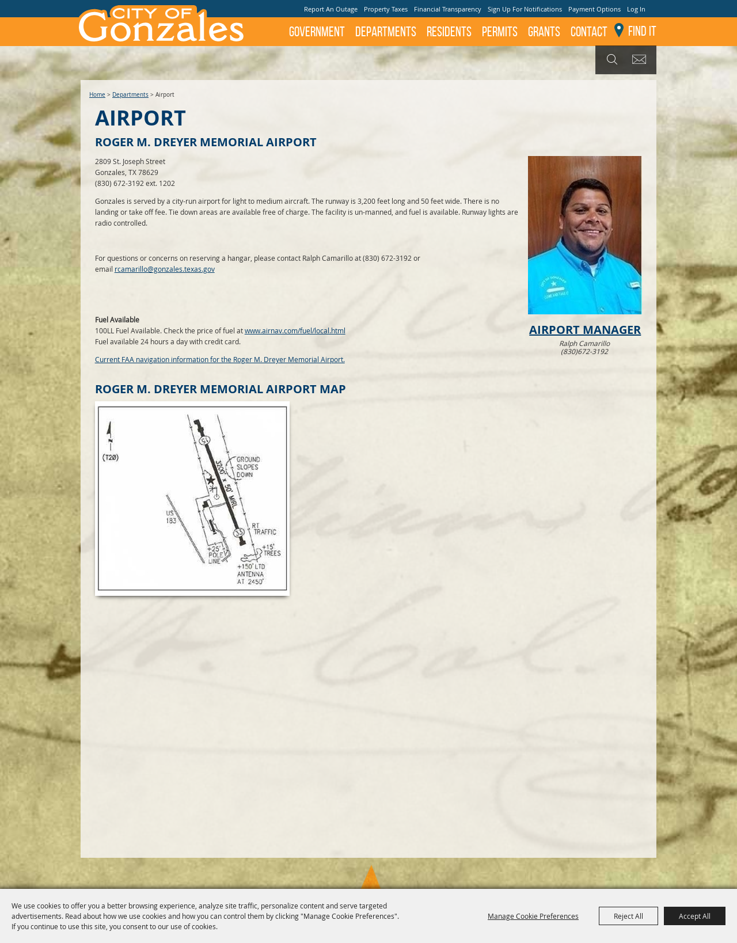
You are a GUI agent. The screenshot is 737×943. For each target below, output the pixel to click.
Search (610, 59)
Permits (500, 31)
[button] (585, 256)
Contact (589, 31)
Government (317, 31)
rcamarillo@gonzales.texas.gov (165, 268)
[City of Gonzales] (160, 23)
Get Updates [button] (641, 59)
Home (97, 94)
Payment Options (594, 9)
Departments (385, 31)
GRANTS (544, 31)
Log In (636, 9)
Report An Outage (331, 9)
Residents (449, 31)
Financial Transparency (447, 9)
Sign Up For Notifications (525, 9)
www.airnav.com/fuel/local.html (295, 330)
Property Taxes (386, 9)
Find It (642, 31)
